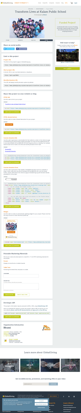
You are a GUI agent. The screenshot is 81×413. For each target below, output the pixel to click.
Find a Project (68, 68)
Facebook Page (13, 334)
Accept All (41, 400)
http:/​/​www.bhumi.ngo (14, 333)
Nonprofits (45, 3)
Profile (12, 336)
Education (30, 8)
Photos (33, 40)
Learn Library (68, 403)
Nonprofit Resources (68, 405)
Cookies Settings (41, 407)
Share (46, 40)
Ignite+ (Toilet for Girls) (67, 62)
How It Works (51, 405)
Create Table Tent (22, 294)
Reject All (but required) (41, 404)
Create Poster (9, 294)
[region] (25, 404)
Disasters (58, 3)
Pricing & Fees (21, 411)
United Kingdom (40, 8)
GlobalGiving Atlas (37, 411)
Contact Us (50, 411)
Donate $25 (8, 149)
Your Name (6, 273)
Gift (66, 3)
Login (75, 3)
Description (6, 280)
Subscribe (53, 384)
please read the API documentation (20, 310)
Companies (51, 3)
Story (7, 40)
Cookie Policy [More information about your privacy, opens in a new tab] (19, 404)
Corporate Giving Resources (69, 407)
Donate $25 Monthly (10, 151)
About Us (51, 403)
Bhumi (45, 15)
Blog (62, 3)
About (39, 3)
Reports (20, 40)
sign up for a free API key (40, 310)
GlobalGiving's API (43, 306)
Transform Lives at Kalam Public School (15, 104)
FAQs (49, 409)
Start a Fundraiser (6, 411)
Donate (21, 3)
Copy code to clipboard (12, 111)
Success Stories (66, 411)
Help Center (53, 396)
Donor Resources (67, 409)
